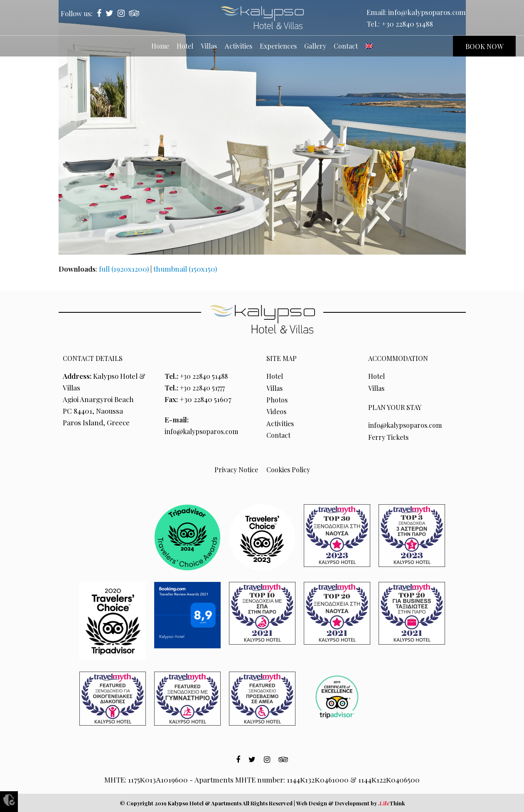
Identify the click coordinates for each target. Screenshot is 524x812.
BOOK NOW (484, 46)
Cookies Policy (289, 468)
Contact (279, 434)
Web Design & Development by (350, 802)
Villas (275, 387)
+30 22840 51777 (205, 387)
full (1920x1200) (124, 268)
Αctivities (280, 422)
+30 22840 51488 (407, 23)
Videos (277, 410)
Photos (277, 399)
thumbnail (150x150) (185, 268)
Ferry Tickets (389, 436)
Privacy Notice (235, 468)
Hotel (275, 375)
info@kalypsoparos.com (427, 12)
